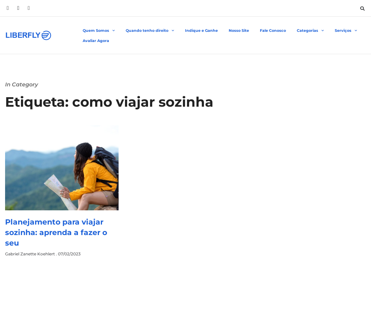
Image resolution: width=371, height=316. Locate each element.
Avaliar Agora (96, 40)
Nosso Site (239, 30)
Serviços (346, 31)
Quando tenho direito (150, 31)
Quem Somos (99, 31)
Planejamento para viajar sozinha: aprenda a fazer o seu (56, 232)
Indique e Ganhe (201, 30)
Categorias (310, 31)
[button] (362, 8)
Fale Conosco (273, 30)
